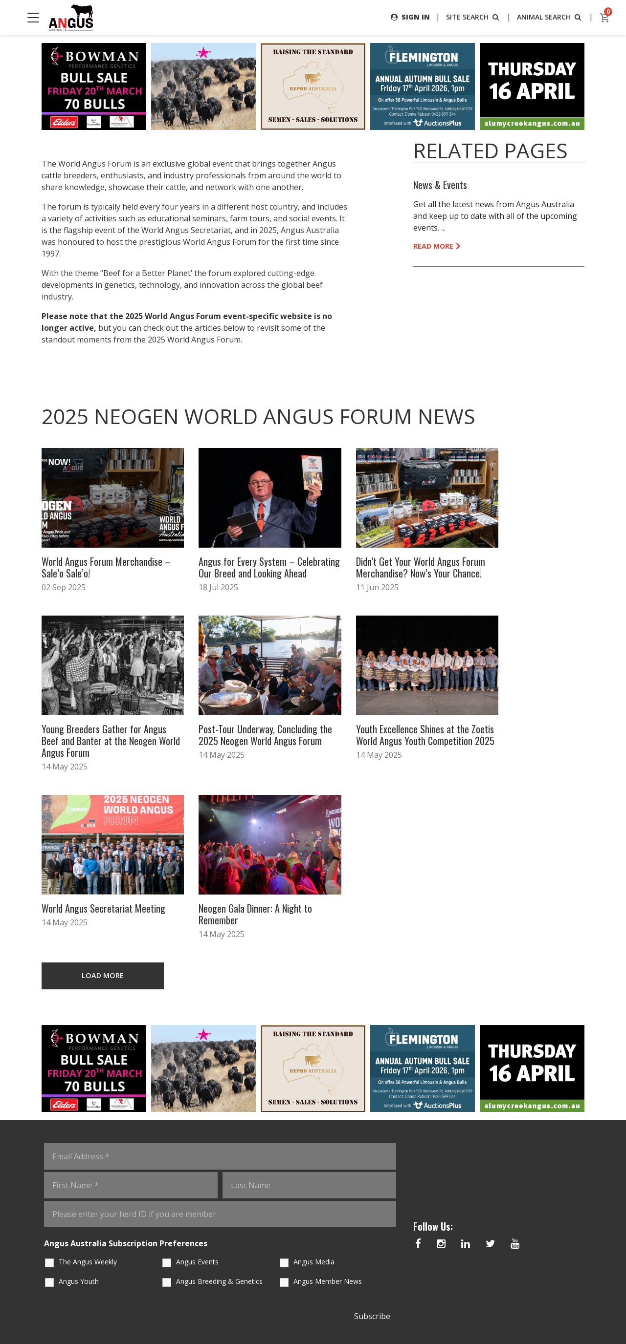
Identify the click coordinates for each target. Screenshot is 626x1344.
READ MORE (437, 246)
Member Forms (162, 1293)
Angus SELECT (227, 1281)
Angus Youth (79, 1100)
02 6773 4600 (452, 1259)
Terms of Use (358, 1316)
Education (154, 1249)
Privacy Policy (315, 1316)
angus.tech (291, 1227)
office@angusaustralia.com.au (482, 1278)
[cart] (605, 17)
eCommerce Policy (443, 1316)
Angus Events (197, 1081)
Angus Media (314, 1081)
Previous (32, 86)
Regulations (226, 1227)
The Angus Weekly (88, 1081)
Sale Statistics (366, 1271)
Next (594, 86)
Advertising (360, 1227)
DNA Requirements (228, 1254)
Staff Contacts (164, 1271)
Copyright (397, 1316)
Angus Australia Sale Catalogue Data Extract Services (297, 1269)
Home (144, 1227)
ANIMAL (550, 16)
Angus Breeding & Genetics (219, 1100)
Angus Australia (206, 1316)
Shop (347, 1249)
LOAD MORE (103, 794)
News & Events (440, 184)
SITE (473, 16)
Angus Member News (327, 1100)
